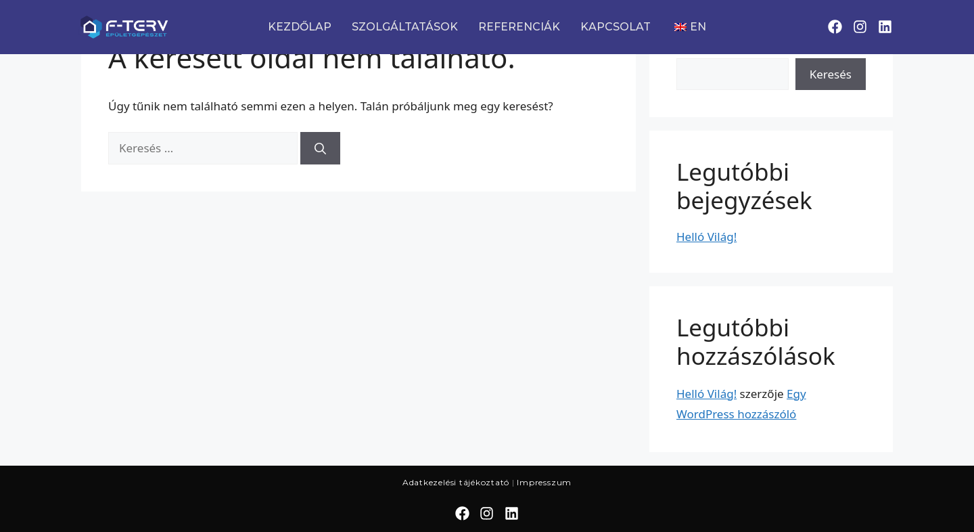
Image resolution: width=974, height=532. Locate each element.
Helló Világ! (706, 236)
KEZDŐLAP (299, 26)
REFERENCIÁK (519, 26)
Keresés (831, 74)
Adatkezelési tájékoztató (455, 482)
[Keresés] (320, 148)
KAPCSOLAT (615, 26)
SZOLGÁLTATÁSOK (405, 26)
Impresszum (544, 482)
